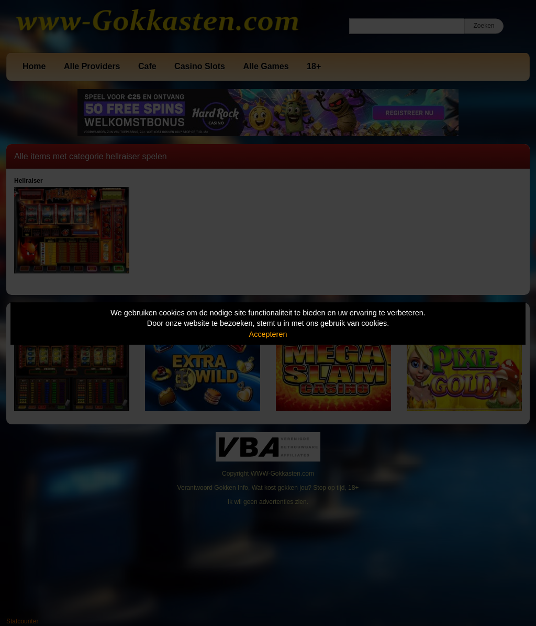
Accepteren (268, 334)
